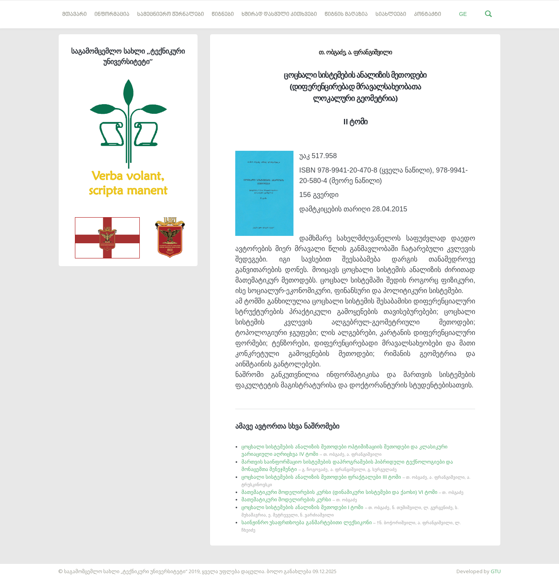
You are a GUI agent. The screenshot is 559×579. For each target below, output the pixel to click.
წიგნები (223, 14)
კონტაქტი (427, 14)
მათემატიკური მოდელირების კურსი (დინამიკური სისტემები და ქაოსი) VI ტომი (352, 492)
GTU (496, 571)
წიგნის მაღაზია (346, 14)
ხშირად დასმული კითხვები (279, 14)
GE (463, 14)
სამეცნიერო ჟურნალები (170, 14)
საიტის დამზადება (23, 567)
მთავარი (74, 14)
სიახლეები (390, 14)
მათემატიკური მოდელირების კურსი (299, 499)
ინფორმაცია (111, 14)
